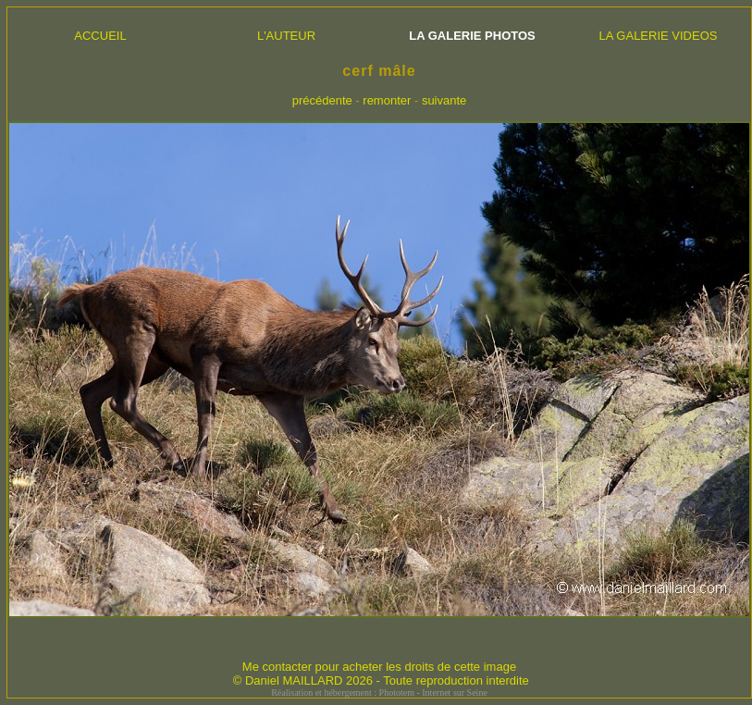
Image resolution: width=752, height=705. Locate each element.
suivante (444, 100)
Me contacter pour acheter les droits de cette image (379, 667)
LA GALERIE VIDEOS (658, 36)
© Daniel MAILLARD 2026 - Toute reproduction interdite (381, 680)
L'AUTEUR (286, 36)
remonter (387, 100)
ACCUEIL (100, 36)
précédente (322, 100)
